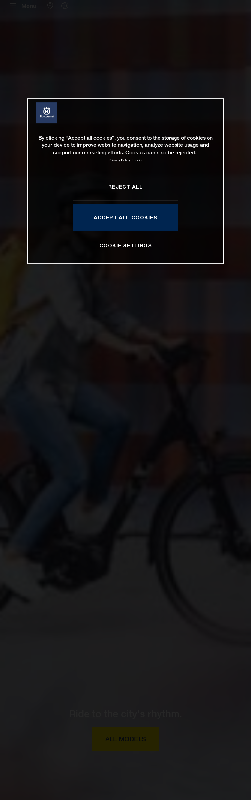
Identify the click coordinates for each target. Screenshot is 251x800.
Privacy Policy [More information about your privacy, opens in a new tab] (119, 160)
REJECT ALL (125, 186)
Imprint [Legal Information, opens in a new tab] (137, 160)
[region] (125, 181)
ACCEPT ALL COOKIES (125, 217)
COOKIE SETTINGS (125, 245)
